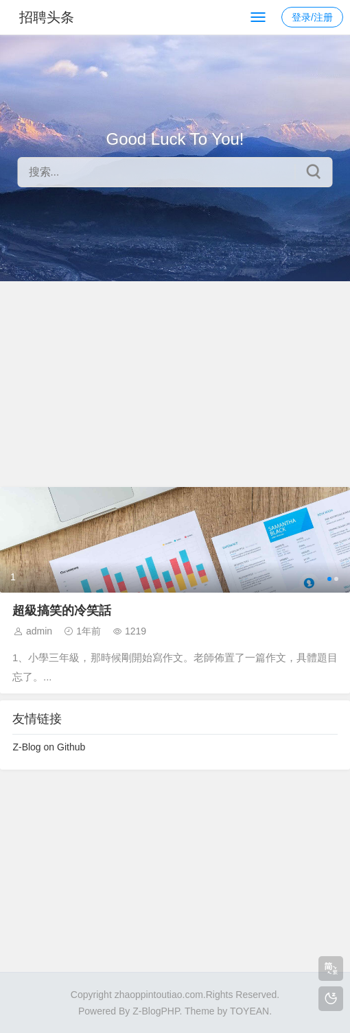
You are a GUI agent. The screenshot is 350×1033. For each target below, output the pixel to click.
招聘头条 (46, 17)
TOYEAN (249, 1011)
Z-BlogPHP (155, 1011)
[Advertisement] (175, 384)
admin (39, 631)
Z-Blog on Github (48, 746)
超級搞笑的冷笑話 (61, 610)
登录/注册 (312, 17)
